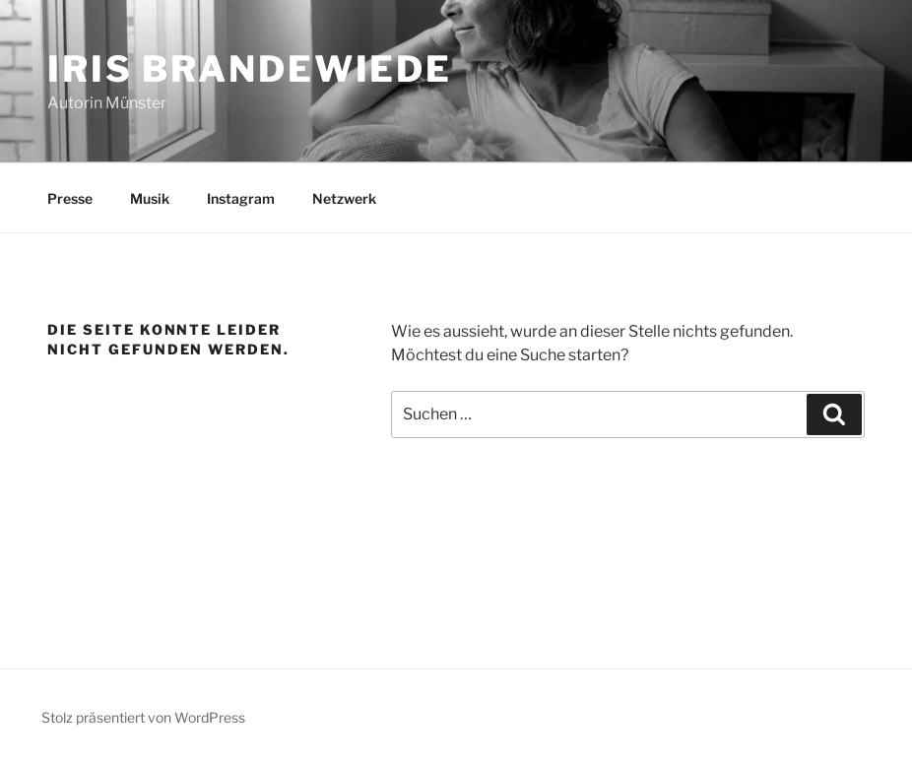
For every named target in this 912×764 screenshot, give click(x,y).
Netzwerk (344, 198)
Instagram (241, 198)
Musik (149, 198)
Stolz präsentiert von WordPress (143, 717)
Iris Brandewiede (249, 69)
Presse (70, 198)
